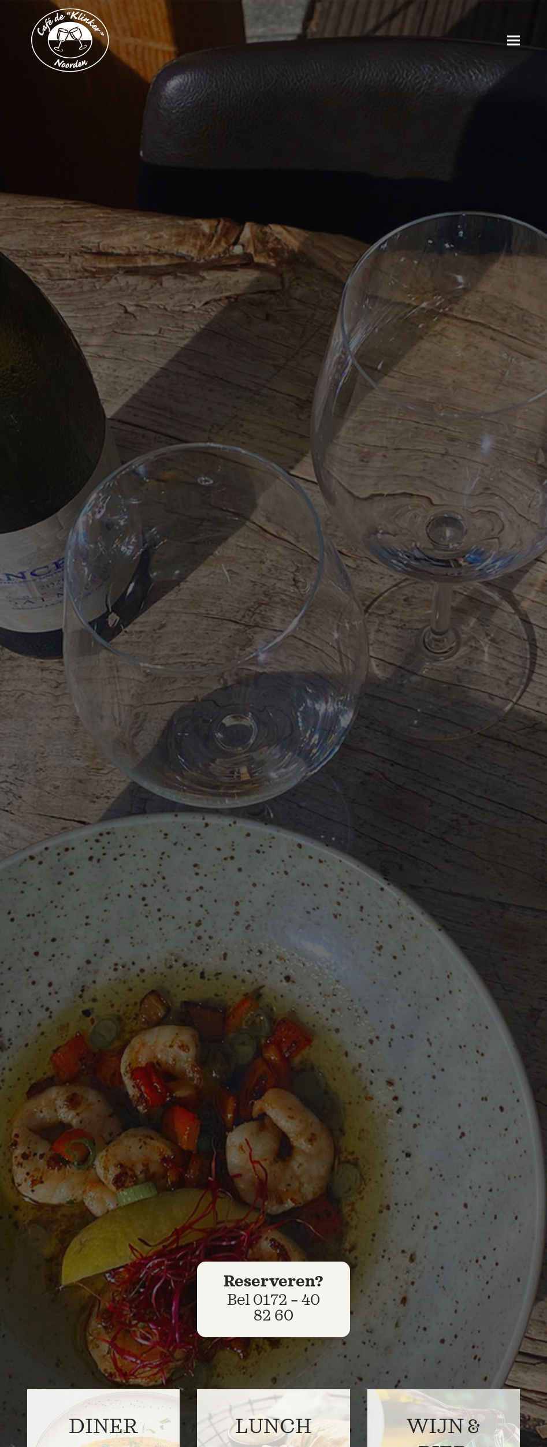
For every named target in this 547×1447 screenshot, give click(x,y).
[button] (513, 41)
